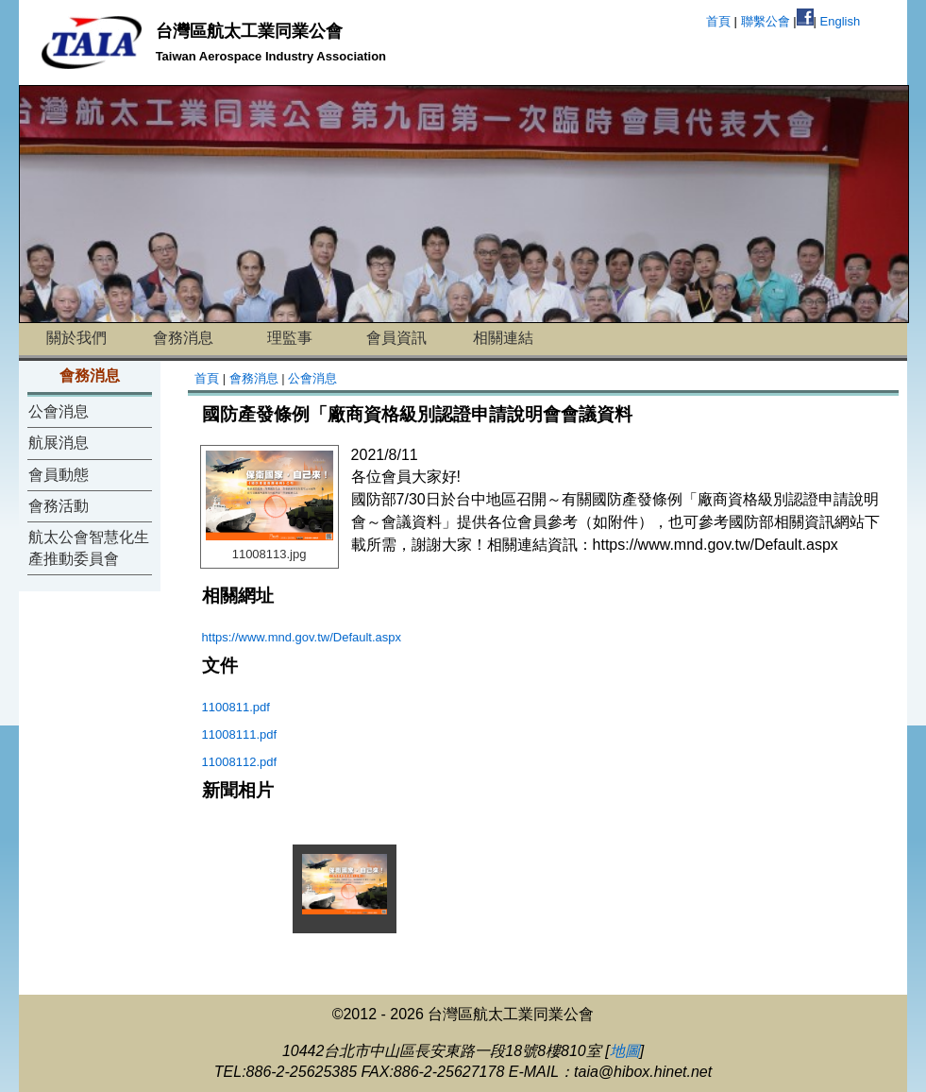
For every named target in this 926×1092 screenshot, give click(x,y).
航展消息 (58, 443)
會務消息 (183, 338)
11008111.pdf (240, 734)
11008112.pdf (240, 762)
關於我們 (76, 338)
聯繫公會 (765, 21)
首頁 (718, 21)
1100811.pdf (236, 707)
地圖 (625, 1051)
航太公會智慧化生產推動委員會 (88, 547)
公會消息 (58, 411)
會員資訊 (396, 338)
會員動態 (58, 475)
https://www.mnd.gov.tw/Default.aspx (301, 637)
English (840, 21)
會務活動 (58, 506)
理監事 (289, 338)
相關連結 (503, 338)
